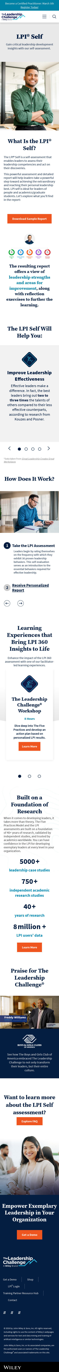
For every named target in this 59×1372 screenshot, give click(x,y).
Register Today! (29, 7)
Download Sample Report (29, 219)
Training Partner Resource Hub (20, 1293)
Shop (30, 1279)
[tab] (19, 449)
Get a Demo (29, 1235)
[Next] (49, 448)
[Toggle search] (54, 17)
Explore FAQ (30, 1121)
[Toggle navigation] (44, 16)
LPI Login (14, 1286)
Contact (12, 1300)
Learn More (29, 746)
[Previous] (9, 448)
